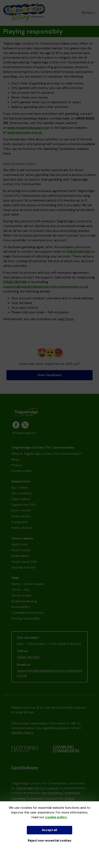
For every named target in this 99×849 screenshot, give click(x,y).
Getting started (23, 567)
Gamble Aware (22, 732)
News (15, 459)
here (7, 153)
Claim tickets (21, 499)
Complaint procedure (27, 612)
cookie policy (56, 817)
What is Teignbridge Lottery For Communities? (46, 453)
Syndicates (19, 522)
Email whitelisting (24, 601)
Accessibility (20, 607)
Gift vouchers (21, 493)
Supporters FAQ (23, 504)
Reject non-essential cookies (49, 840)
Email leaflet (20, 556)
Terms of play (21, 595)
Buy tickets (19, 487)
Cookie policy (21, 471)
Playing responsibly (25, 618)
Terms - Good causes (27, 584)
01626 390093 (78, 251)
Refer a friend (21, 528)
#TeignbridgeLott (24, 433)
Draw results (20, 516)
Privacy (16, 465)
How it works (21, 510)
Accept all (49, 830)
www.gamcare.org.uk (24, 132)
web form (66, 319)
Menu (88, 13)
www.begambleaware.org (28, 128)
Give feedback (50, 375)
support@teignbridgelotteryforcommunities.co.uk (45, 286)
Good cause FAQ (24, 561)
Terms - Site (20, 589)
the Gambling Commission (60, 793)
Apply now (19, 544)
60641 (69, 798)
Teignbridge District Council (37, 788)
